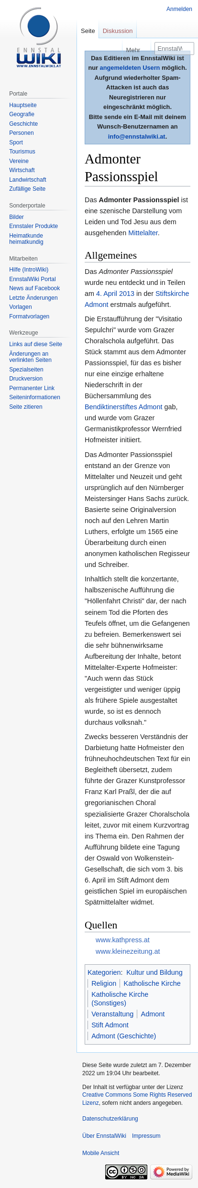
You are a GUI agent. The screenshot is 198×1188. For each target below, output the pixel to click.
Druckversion (26, 378)
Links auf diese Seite (35, 344)
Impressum (146, 1136)
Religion (103, 983)
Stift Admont (110, 1025)
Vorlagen (20, 307)
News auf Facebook (34, 288)
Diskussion (118, 30)
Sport (16, 142)
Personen (21, 133)
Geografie (21, 114)
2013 (126, 293)
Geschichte (23, 123)
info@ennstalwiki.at (136, 136)
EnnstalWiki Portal (32, 279)
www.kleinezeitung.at (128, 951)
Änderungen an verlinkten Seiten (30, 357)
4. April (106, 293)
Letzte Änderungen (33, 297)
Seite (88, 30)
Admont (153, 1014)
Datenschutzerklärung (110, 1118)
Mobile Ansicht (100, 1153)
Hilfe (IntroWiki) (28, 269)
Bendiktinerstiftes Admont (123, 407)
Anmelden (179, 9)
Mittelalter (143, 233)
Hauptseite (22, 105)
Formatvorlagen (29, 316)
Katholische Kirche (152, 983)
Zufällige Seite (27, 188)
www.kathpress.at (123, 940)
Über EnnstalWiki (104, 1136)
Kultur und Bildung (154, 972)
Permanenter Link (32, 388)
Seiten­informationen (34, 397)
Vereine (19, 161)
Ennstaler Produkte (33, 226)
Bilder (16, 217)
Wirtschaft (21, 170)
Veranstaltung (112, 1014)
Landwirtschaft (27, 179)
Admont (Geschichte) (123, 1036)
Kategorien (104, 972)
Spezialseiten (26, 369)
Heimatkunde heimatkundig (26, 239)
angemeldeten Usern (130, 67)
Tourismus (22, 151)
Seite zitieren (25, 406)
